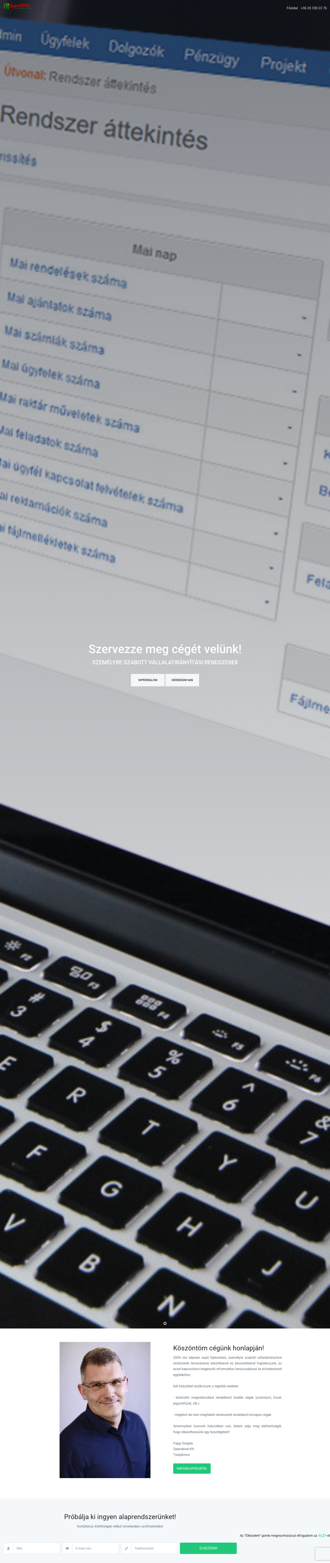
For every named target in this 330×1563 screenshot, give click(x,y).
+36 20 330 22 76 (314, 8)
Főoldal (292, 8)
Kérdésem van (182, 680)
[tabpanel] (165, 664)
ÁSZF (322, 1536)
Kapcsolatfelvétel (192, 1468)
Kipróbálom (147, 680)
